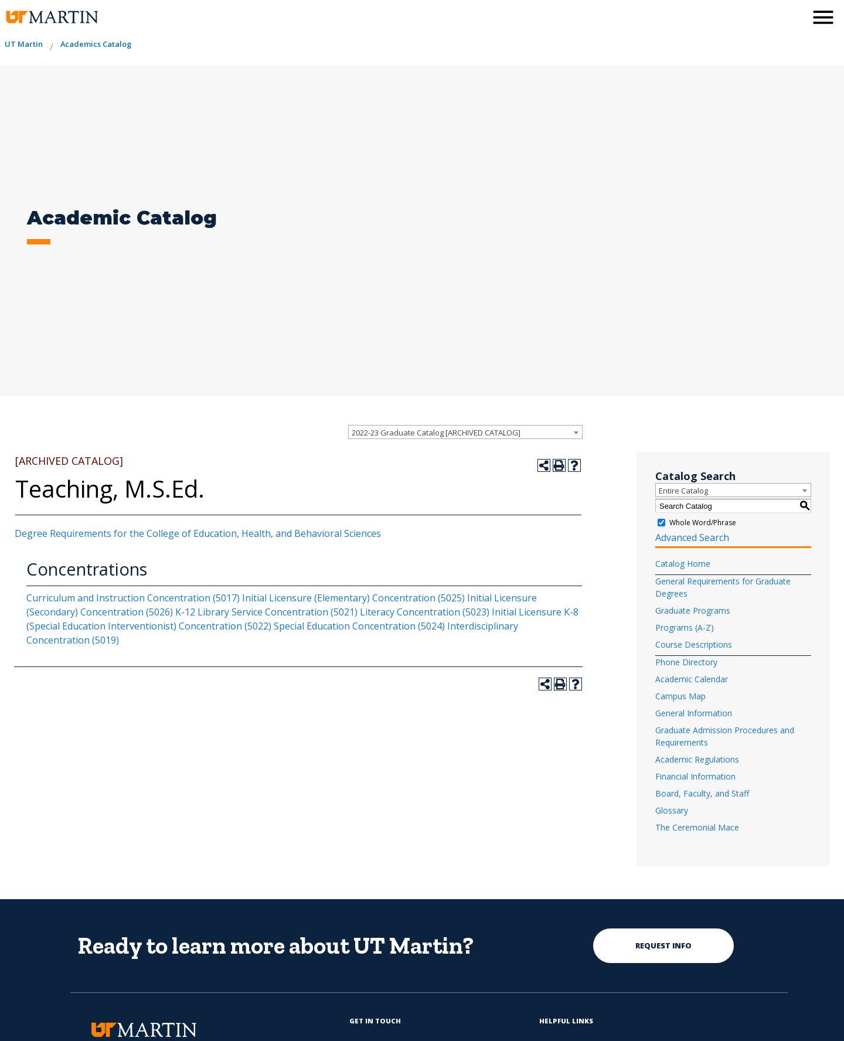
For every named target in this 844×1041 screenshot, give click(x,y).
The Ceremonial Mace (697, 827)
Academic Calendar (691, 679)
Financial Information (695, 776)
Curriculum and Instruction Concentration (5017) (133, 597)
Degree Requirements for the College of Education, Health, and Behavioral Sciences (198, 533)
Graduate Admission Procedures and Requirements (724, 736)
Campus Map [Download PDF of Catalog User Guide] (680, 696)
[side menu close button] (823, 17)
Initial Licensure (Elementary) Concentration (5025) (353, 597)
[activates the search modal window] (793, 16)
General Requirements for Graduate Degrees (723, 587)
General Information (693, 713)
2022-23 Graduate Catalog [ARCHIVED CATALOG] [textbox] (436, 432)
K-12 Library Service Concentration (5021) (266, 611)
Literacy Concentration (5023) (424, 611)
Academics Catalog (95, 44)
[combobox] (465, 432)
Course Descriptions (693, 644)
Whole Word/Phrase (702, 523)
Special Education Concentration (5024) (359, 626)
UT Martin (24, 44)
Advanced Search (692, 537)
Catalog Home (682, 563)
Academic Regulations (697, 759)
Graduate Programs (692, 610)
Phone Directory (686, 662)
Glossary (671, 810)
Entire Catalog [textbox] (683, 490)
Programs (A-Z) (684, 627)
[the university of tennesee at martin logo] (51, 17)
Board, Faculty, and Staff (702, 793)
